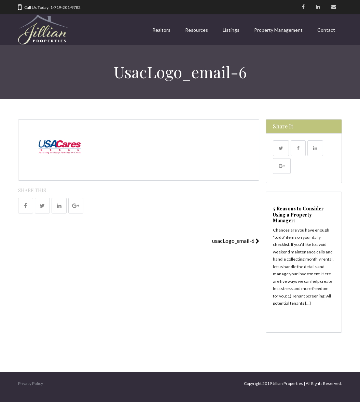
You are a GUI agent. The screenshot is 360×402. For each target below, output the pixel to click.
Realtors (161, 30)
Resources (196, 30)
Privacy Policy (30, 383)
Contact (326, 30)
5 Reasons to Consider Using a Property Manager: (298, 214)
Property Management (278, 30)
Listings (231, 30)
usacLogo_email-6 (235, 240)
